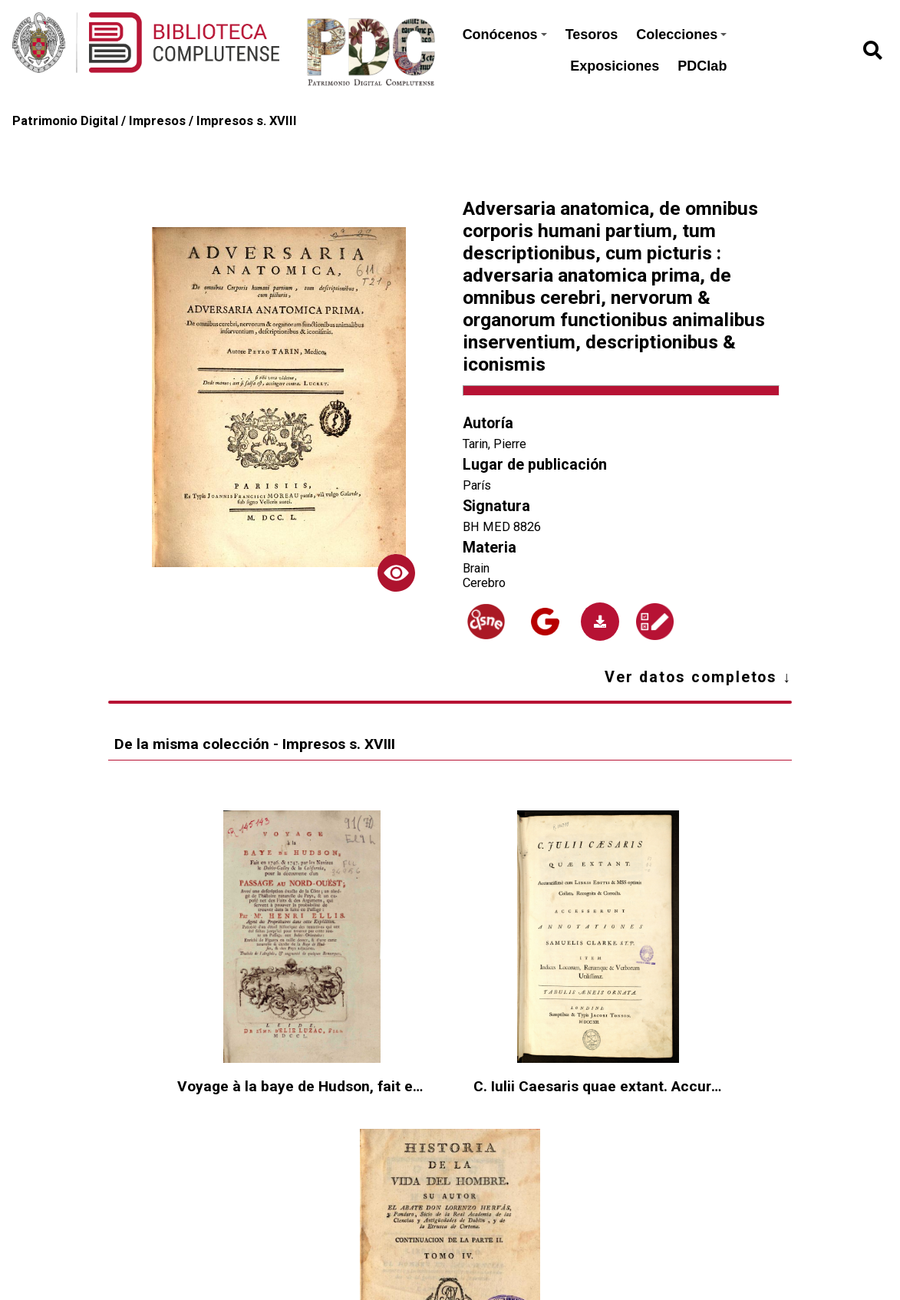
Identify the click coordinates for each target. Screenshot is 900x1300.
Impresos (157, 121)
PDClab (702, 66)
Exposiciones (614, 66)
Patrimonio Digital (65, 121)
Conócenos (505, 34)
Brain (476, 568)
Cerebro (484, 583)
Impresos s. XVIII (246, 121)
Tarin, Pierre (494, 444)
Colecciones (681, 34)
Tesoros (591, 34)
